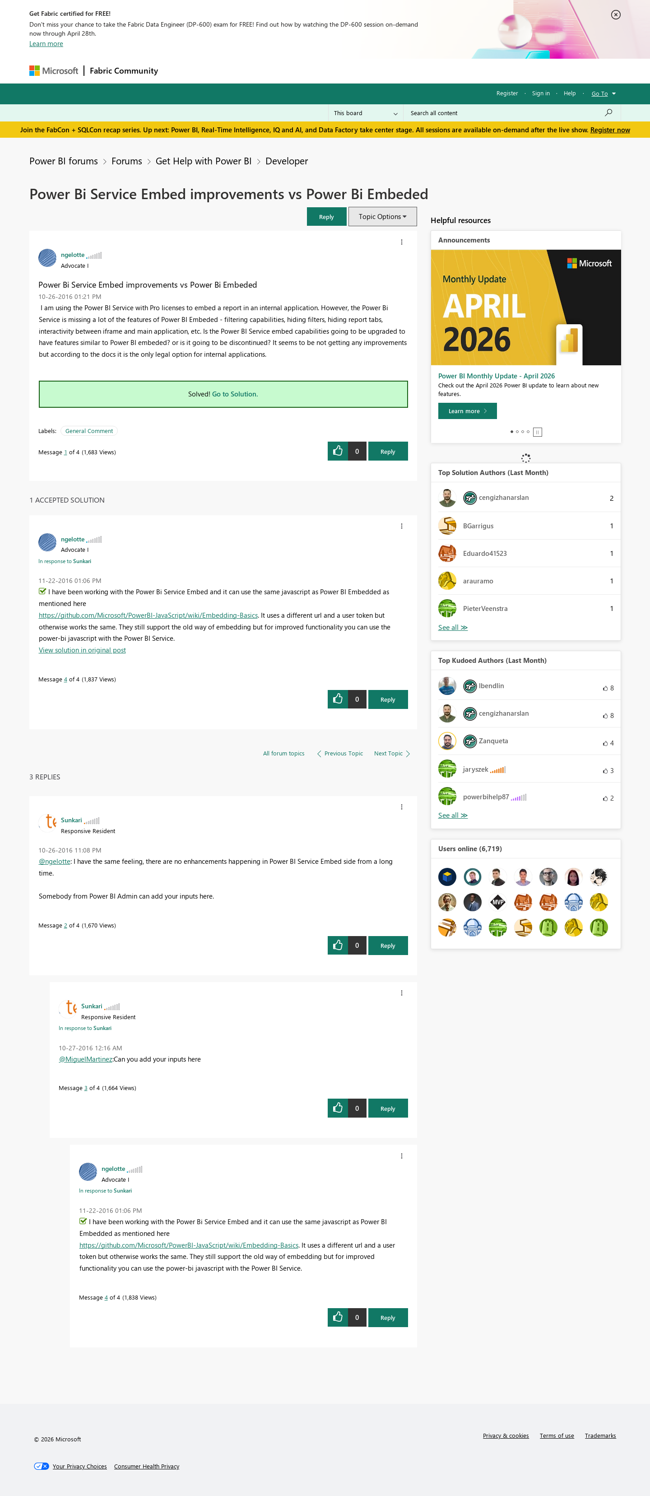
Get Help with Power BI (204, 160)
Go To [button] (600, 93)
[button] (327, 216)
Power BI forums (63, 160)
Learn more (46, 43)
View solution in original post (82, 649)
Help (570, 93)
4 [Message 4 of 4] (65, 679)
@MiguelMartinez (85, 1058)
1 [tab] (512, 431)
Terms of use (557, 1435)
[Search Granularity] (366, 112)
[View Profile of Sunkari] (71, 819)
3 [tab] (523, 431)
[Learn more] (467, 411)
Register (507, 93)
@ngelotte (54, 861)
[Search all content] (512, 112)
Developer (286, 160)
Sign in (541, 93)
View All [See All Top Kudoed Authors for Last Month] (453, 815)
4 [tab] (528, 431)
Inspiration (218, 71)
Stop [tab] (537, 432)
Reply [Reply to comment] (388, 699)
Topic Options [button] (380, 216)
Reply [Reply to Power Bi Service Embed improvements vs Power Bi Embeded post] (388, 451)
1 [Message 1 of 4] (65, 452)
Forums (178, 71)
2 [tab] (517, 431)
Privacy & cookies (506, 1435)
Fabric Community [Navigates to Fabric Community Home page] (124, 70)
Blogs (336, 71)
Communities (295, 71)
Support (408, 71)
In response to (64, 560)
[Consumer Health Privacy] (146, 1466)
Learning (370, 71)
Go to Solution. (235, 393)
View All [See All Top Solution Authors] (453, 627)
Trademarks (600, 1435)
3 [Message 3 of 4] (86, 1087)
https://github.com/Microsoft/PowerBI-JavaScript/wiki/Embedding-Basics (148, 615)
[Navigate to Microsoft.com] (53, 70)
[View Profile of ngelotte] (72, 254)
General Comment (89, 430)
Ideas (255, 71)
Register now (610, 129)
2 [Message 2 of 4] (65, 925)
